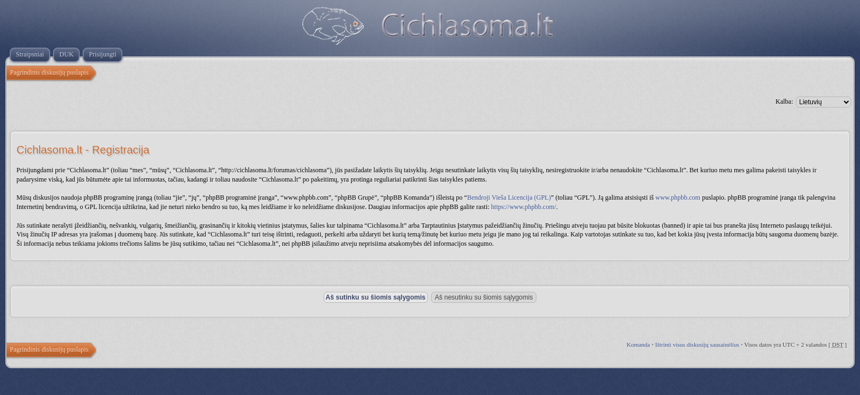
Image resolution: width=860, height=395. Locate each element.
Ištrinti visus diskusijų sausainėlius (697, 344)
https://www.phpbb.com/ (523, 207)
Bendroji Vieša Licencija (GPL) (509, 197)
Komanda (638, 344)
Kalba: (784, 101)
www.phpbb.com (677, 197)
